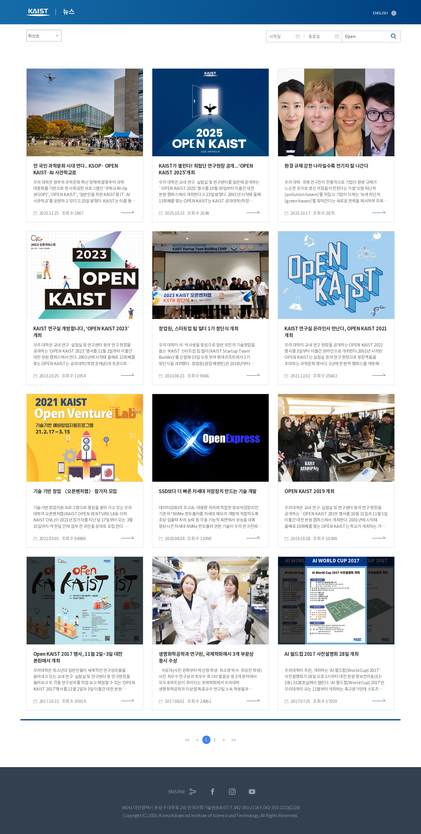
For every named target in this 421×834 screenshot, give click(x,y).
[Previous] (196, 740)
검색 (394, 36)
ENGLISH (380, 13)
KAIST (38, 13)
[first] (186, 740)
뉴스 (68, 12)
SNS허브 (176, 792)
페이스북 (212, 791)
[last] (234, 740)
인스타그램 (232, 791)
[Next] (224, 740)
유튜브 (252, 791)
